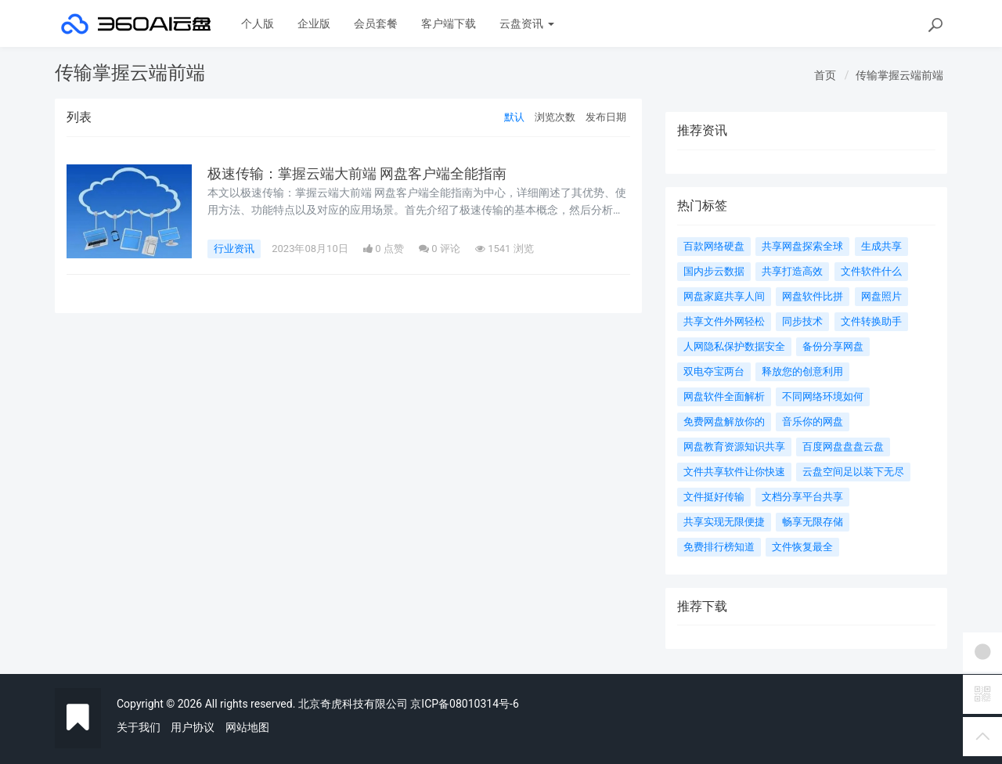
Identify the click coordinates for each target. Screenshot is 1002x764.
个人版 (257, 23)
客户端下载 (448, 23)
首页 (825, 75)
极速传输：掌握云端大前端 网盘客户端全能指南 (356, 174)
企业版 (313, 23)
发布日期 (606, 117)
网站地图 (247, 727)
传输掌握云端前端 (899, 75)
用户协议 (192, 727)
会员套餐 (376, 23)
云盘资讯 (526, 23)
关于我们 (138, 727)
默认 (514, 117)
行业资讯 (234, 248)
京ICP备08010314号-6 (464, 703)
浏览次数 (555, 117)
